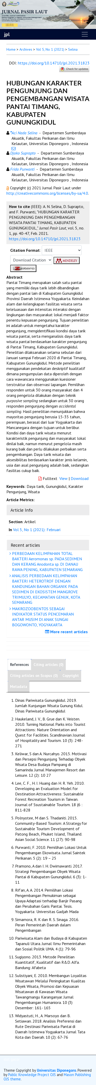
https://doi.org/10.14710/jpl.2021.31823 (54, 62)
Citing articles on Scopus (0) (34, 675)
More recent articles (67, 631)
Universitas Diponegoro (56, 1070)
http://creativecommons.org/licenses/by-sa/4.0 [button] (47, 193)
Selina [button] (73, 49)
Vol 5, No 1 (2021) (50, 49)
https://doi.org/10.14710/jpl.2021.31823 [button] (45, 238)
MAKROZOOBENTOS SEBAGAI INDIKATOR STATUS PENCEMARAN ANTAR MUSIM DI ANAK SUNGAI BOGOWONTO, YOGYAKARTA (42, 616)
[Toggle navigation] (85, 34)
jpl (7, 34)
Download (80, 478)
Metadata (18, 686)
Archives (25, 49)
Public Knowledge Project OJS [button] (32, 1074)
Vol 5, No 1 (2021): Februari (36, 529)
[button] (8, 187)
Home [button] (11, 49)
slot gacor (12, 1059)
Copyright (70, 675)
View (63, 478)
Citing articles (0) (48, 664)
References (19, 664)
